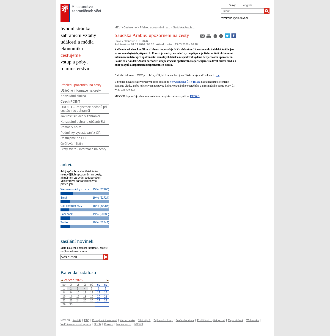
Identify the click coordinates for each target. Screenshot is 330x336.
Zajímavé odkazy (163, 320)
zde (218, 75)
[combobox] (242, 11)
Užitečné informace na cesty (80, 90)
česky (232, 5)
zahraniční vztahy (78, 35)
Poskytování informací (104, 320)
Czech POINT (70, 101)
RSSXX (138, 324)
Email (63, 197)
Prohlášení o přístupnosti (211, 320)
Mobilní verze (123, 324)
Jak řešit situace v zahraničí (80, 116)
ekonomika (71, 48)
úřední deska (127, 320)
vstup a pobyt (74, 62)
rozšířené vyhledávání (234, 17)
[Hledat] (267, 11)
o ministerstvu (74, 68)
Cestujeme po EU (73, 138)
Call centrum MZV (71, 206)
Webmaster (252, 320)
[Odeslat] (105, 257)
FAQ (86, 320)
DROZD (194, 96)
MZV (117, 27)
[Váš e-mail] (81, 257)
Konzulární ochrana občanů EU (82, 121)
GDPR (97, 324)
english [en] (247, 5)
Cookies (108, 324)
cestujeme (70, 55)
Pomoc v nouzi (71, 127)
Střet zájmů (144, 320)
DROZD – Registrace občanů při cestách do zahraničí (83, 108)
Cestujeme (130, 27)
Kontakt (76, 320)
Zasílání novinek (185, 320)
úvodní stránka (75, 28)
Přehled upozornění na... (155, 27)
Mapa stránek (235, 320)
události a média (77, 42)
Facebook (66, 214)
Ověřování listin (71, 143)
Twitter (64, 222)
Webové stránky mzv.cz (74, 189)
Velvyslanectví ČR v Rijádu (185, 81)
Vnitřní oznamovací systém (75, 324)
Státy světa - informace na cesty (83, 149)
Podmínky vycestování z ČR (80, 132)
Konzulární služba (73, 96)
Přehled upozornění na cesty (80, 85)
